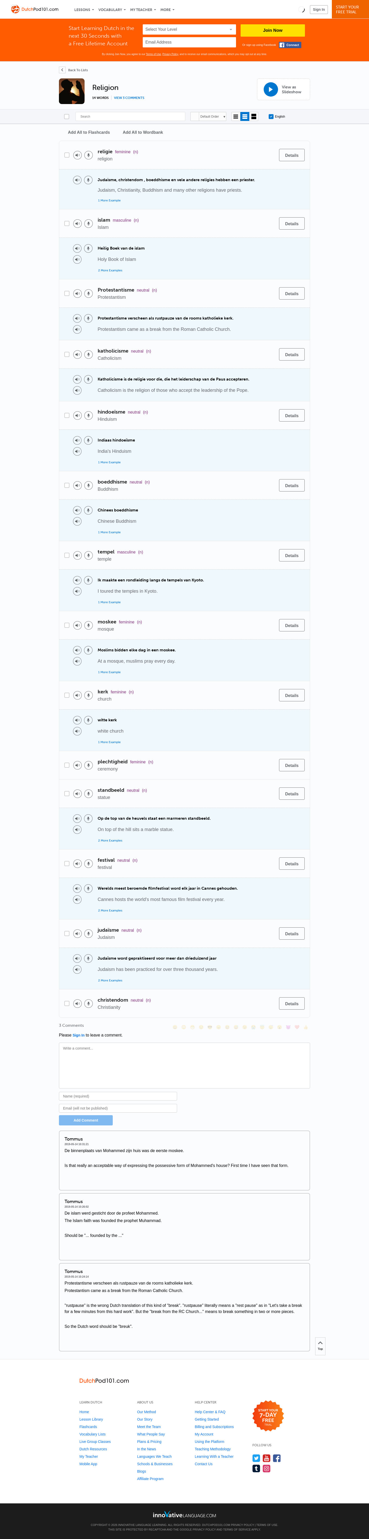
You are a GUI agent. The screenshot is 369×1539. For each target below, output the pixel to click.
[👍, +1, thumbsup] (305, 1027)
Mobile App (88, 1464)
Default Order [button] (209, 116)
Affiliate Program (150, 1479)
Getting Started (207, 1419)
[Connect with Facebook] (290, 45)
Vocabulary (110, 10)
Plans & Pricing (149, 1442)
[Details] (292, 155)
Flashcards (88, 1427)
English (277, 116)
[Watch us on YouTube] (267, 1458)
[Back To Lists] (73, 70)
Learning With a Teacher (214, 1456)
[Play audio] (77, 155)
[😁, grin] (192, 1027)
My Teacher (141, 10)
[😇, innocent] (262, 1027)
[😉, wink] (244, 1027)
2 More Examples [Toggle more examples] (110, 270)
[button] (301, 9)
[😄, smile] (175, 1027)
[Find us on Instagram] (267, 1468)
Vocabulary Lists (92, 1434)
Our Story (144, 1419)
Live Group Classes (95, 1442)
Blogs (141, 1471)
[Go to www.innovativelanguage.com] (184, 1514)
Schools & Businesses (155, 1464)
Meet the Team (149, 1427)
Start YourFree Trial (351, 9)
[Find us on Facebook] (277, 1458)
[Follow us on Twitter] (256, 1458)
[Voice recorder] (88, 155)
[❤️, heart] (297, 1027)
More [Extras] (165, 10)
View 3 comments (129, 98)
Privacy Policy (170, 54)
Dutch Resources (93, 1449)
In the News (146, 1449)
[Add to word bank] (269, 155)
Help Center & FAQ (210, 1412)
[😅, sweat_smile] (236, 1027)
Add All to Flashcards (89, 132)
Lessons (82, 10)
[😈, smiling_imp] (288, 1027)
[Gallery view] (253, 116)
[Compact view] (235, 116)
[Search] (130, 116)
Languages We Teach (154, 1456)
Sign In (319, 9)
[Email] (118, 1108)
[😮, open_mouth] (279, 1027)
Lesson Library (91, 1419)
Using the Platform (209, 1442)
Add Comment (86, 1120)
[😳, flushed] (183, 1027)
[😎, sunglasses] (210, 1027)
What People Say (151, 1434)
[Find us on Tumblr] (256, 1468)
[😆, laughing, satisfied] (227, 1027)
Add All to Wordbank (143, 132)
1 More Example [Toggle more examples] (109, 200)
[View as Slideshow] (283, 89)
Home (84, 1412)
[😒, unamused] (201, 1027)
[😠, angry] (218, 1027)
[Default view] (244, 116)
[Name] (118, 1096)
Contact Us (203, 1464)
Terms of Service (237, 1529)
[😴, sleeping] (270, 1027)
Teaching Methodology (213, 1449)
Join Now (273, 30)
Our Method (146, 1412)
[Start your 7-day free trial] (268, 1416)
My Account (204, 1434)
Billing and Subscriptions (214, 1427)
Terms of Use (153, 54)
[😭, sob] (253, 1027)
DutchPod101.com (216, 1524)
